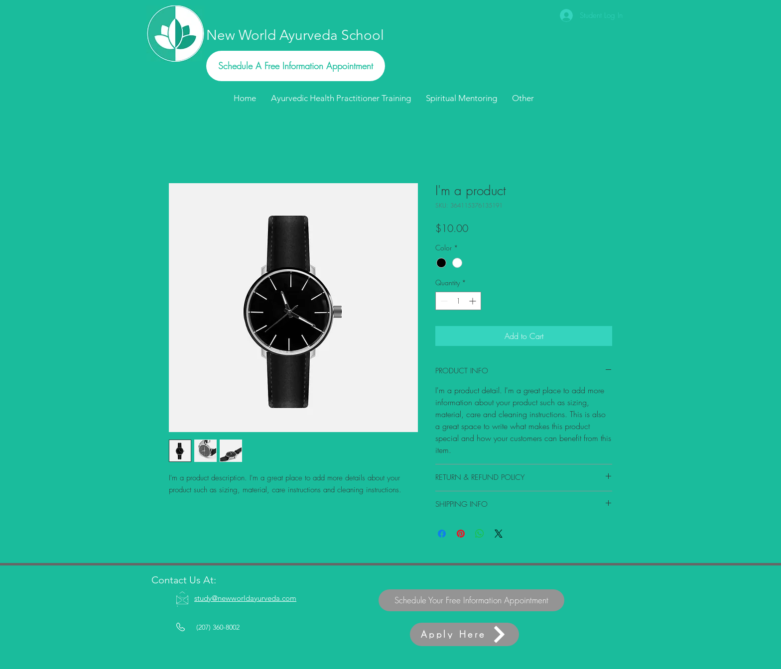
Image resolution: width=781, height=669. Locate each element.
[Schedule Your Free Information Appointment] (471, 600)
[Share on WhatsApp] (480, 534)
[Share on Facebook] (442, 534)
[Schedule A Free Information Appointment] (295, 66)
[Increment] (473, 301)
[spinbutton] (458, 301)
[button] (523, 98)
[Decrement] (443, 301)
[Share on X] (499, 534)
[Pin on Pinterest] (461, 534)
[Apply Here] (464, 634)
